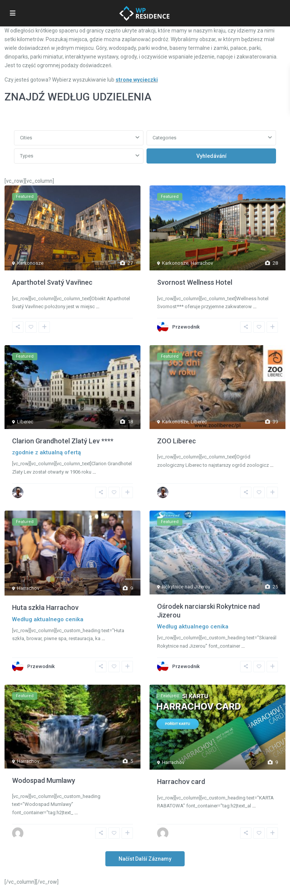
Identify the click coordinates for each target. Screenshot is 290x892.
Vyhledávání (211, 156)
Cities (26, 137)
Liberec (25, 421)
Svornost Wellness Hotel (194, 282)
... (97, 306)
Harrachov (202, 263)
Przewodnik (186, 327)
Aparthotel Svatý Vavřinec (52, 282)
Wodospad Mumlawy (43, 780)
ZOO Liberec (176, 441)
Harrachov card (181, 782)
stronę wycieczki (137, 80)
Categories (164, 137)
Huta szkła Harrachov (45, 607)
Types (26, 156)
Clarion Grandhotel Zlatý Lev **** (62, 441)
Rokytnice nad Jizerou (186, 587)
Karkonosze (30, 263)
